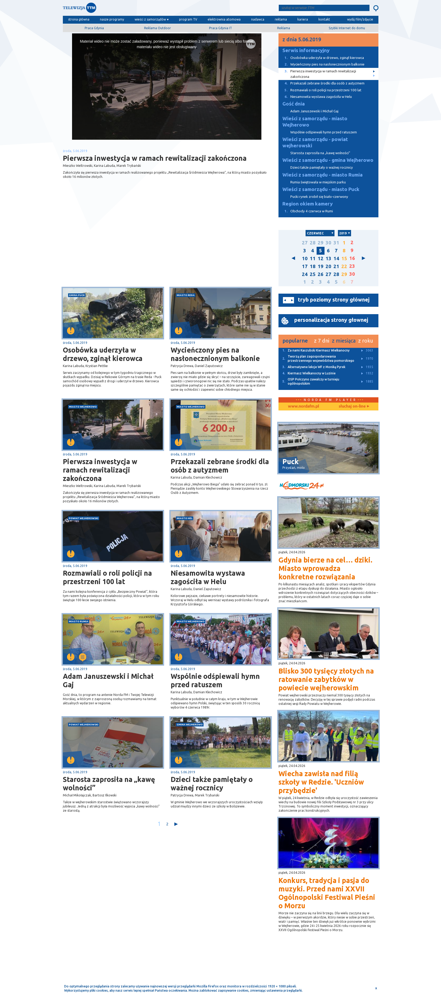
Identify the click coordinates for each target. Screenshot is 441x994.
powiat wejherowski (83, 518)
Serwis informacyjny (306, 50)
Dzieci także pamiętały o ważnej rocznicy (212, 783)
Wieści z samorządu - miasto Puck (320, 189)
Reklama (283, 28)
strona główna (78, 19)
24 (305, 274)
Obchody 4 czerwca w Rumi (305, 211)
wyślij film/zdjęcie (360, 19)
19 (320, 266)
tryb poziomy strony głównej (333, 300)
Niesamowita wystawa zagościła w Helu (208, 577)
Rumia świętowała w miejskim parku (318, 182)
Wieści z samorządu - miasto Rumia (322, 175)
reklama (281, 19)
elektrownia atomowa (224, 19)
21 (336, 266)
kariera (302, 19)
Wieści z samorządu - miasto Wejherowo (314, 122)
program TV (188, 19)
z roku (365, 341)
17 (305, 266)
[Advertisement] (114, 245)
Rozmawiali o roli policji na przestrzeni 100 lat (107, 577)
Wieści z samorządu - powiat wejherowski (315, 142)
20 (328, 266)
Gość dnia (293, 104)
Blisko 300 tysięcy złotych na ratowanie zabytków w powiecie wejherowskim (326, 679)
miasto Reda (186, 295)
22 (344, 266)
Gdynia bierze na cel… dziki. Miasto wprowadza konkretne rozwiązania (325, 568)
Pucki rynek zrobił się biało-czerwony (319, 197)
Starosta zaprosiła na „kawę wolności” (109, 783)
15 (344, 258)
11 (313, 258)
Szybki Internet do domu (347, 28)
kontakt (324, 19)
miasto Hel (184, 518)
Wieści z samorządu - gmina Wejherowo (327, 160)
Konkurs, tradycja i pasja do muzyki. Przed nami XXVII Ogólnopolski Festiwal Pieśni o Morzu (326, 893)
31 (336, 242)
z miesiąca (344, 341)
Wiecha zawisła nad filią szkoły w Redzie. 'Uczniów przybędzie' (321, 782)
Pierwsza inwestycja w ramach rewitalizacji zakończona (100, 470)
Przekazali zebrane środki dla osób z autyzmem (220, 466)
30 (328, 242)
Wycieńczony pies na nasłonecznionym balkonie (215, 354)
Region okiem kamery (307, 204)
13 (328, 258)
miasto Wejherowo (83, 406)
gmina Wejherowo (190, 724)
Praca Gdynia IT (220, 28)
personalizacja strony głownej (331, 320)
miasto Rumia (78, 621)
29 (320, 242)
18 (313, 266)
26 (320, 274)
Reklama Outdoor (157, 28)
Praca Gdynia (94, 28)
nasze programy (112, 19)
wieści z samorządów (150, 19)
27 (305, 242)
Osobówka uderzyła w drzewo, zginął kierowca (103, 354)
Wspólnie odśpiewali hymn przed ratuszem (215, 680)
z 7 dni (321, 341)
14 (336, 258)
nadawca (257, 19)
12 (320, 258)
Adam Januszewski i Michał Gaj (108, 680)
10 (305, 258)
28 (313, 242)
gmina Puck (77, 295)
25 (313, 274)
